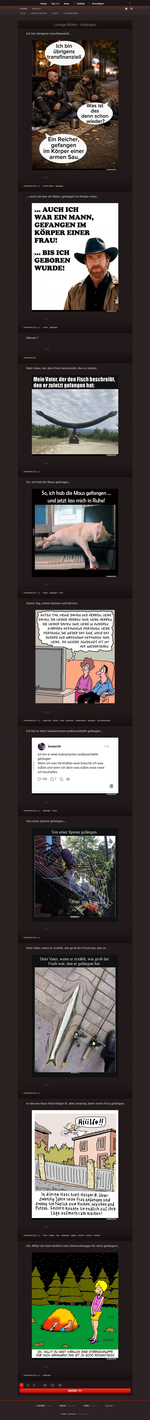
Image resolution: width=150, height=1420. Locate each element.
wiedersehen (81, 721)
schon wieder (49, 186)
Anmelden (24, 9)
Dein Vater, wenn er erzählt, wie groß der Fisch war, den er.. (66, 948)
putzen (89, 1235)
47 (52, 1385)
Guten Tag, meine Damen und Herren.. (52, 603)
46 (45, 1385)
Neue (66, 3)
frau (58, 1235)
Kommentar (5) (29, 721)
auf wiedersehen (104, 721)
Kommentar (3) (29, 472)
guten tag (47, 721)
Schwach (36, 178)
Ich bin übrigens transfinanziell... (48, 33)
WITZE (23, 13)
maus (46, 593)
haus (45, 1235)
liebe (62, 721)
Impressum (72, 1414)
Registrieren (36, 9)
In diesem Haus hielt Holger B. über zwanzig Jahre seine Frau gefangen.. (76, 1103)
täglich (74, 1235)
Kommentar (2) (29, 327)
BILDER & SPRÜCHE (38, 13)
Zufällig (79, 3)
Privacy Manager (83, 1414)
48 (60, 1385)
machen (97, 1235)
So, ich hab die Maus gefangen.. (48, 482)
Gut (26, 178)
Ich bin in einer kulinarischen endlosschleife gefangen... (64, 731)
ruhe (61, 593)
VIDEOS (55, 13)
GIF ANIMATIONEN (70, 13)
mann (46, 327)
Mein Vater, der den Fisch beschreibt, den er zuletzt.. (62, 368)
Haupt (44, 3)
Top (55, 3)
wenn (55, 811)
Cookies (64, 1414)
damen (55, 721)
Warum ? (32, 337)
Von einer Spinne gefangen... (46, 821)
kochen (81, 1235)
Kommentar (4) (29, 811)
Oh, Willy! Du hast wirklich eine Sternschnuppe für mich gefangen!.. (72, 1245)
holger (52, 1235)
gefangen (59, 186)
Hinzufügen (96, 3)
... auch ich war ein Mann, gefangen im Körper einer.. (62, 196)
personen (70, 721)
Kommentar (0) (29, 186)
